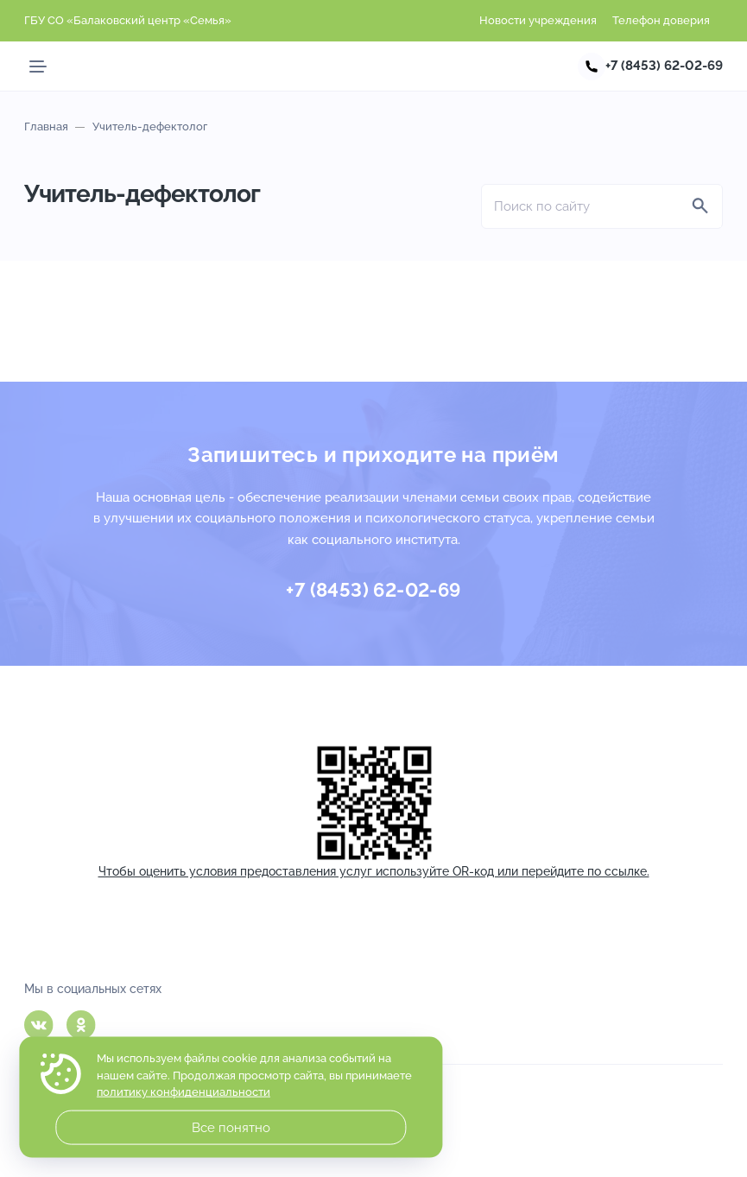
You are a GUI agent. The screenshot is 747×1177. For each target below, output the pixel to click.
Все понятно (231, 1128)
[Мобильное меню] (38, 66)
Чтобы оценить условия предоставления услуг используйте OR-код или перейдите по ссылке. (373, 871)
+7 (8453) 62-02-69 (664, 65)
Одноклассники (81, 1025)
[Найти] (700, 206)
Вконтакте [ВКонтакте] (39, 1025)
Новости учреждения (538, 20)
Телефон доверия (661, 20)
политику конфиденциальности (183, 1091)
